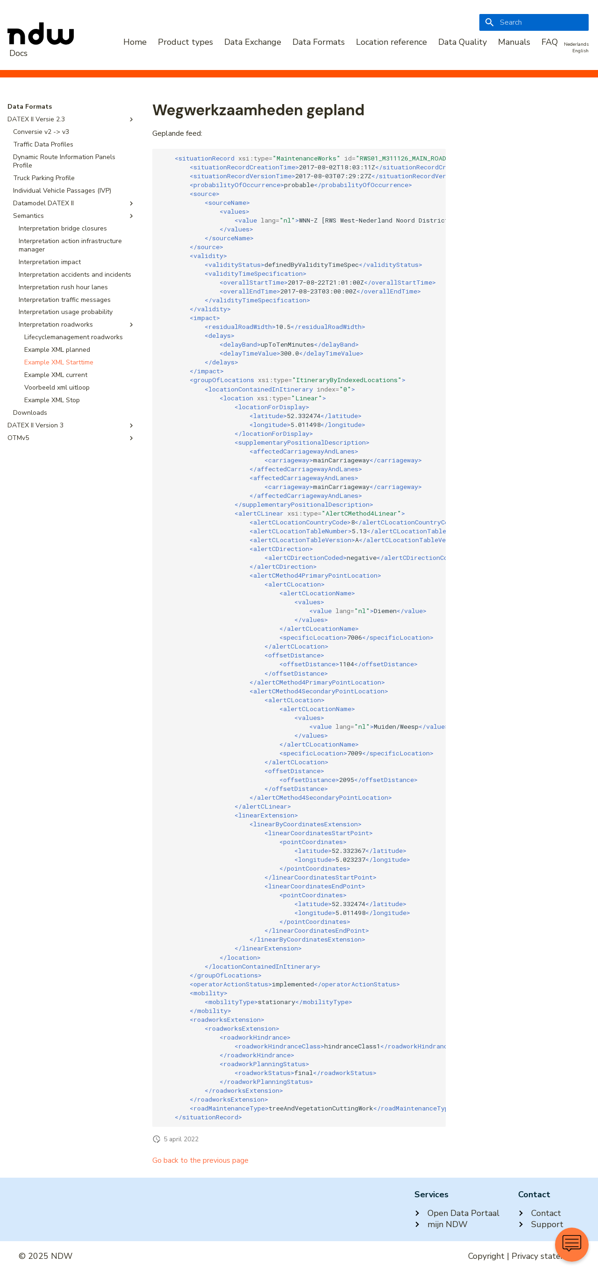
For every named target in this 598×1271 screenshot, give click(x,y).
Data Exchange (252, 42)
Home (135, 42)
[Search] (534, 22)
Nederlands (576, 44)
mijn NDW (441, 1224)
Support (540, 1224)
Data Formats (318, 42)
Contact (539, 1213)
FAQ (549, 42)
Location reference (391, 42)
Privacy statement (545, 1256)
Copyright (486, 1256)
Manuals (514, 42)
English (580, 51)
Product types (185, 42)
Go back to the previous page (200, 1160)
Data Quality (462, 42)
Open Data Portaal (456, 1213)
